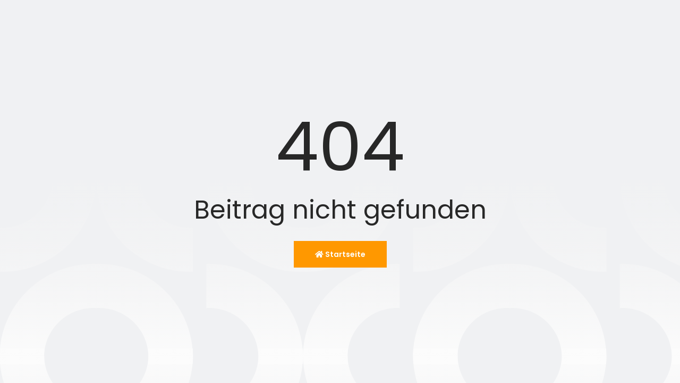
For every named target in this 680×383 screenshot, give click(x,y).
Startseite (340, 254)
